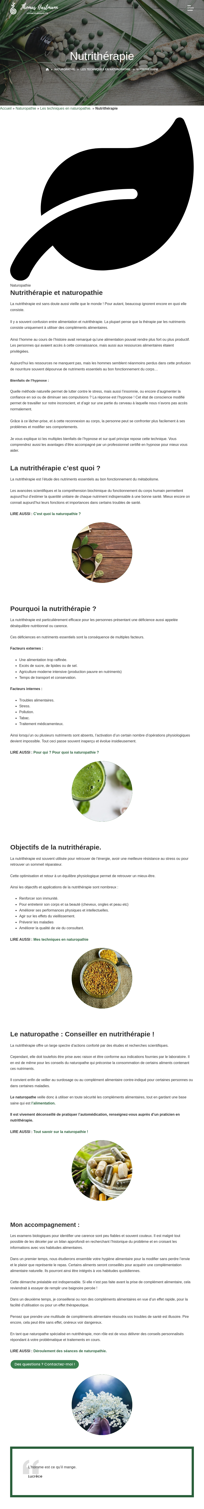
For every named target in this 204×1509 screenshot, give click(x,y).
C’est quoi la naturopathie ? (57, 514)
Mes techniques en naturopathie (60, 939)
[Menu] (190, 8)
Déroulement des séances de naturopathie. (70, 1351)
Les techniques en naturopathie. (65, 108)
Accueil (6, 108)
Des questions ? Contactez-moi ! (45, 1364)
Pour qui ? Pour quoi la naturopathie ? (66, 752)
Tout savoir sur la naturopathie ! (60, 1132)
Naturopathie (26, 108)
